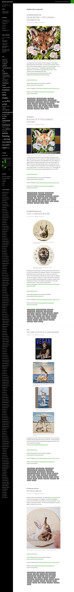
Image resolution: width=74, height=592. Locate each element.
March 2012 (4, 416)
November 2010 (5, 443)
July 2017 (4, 307)
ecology (30, 105)
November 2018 (5, 280)
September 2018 (5, 283)
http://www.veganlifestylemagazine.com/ (38, 444)
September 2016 (5, 324)
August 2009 (4, 468)
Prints (3, 26)
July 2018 (4, 287)
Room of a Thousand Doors (49, 66)
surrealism (30, 108)
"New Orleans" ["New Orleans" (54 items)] (5, 81)
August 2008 (4, 489)
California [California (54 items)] (8, 106)
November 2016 (5, 321)
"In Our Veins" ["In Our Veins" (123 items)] (6, 75)
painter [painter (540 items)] (5, 133)
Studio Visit (4, 47)
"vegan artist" (31, 101)
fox (40, 105)
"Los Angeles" (39, 311)
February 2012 (5, 417)
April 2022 (4, 224)
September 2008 (5, 487)
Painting (29, 319)
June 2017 (4, 309)
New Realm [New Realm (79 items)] (4, 131)
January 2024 (4, 204)
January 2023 (4, 214)
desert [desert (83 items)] (8, 114)
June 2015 (4, 349)
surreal (56, 201)
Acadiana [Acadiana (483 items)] (6, 90)
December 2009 (5, 461)
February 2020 (5, 256)
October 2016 (4, 322)
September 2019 (5, 263)
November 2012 (5, 402)
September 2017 (5, 304)
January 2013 (4, 399)
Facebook (4, 179)
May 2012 (4, 412)
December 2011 (5, 421)
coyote (29, 316)
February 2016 (5, 336)
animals (29, 475)
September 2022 (5, 217)
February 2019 (5, 275)
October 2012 (4, 404)
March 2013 (4, 395)
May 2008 (4, 494)
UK (58, 478)
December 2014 (5, 360)
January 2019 (4, 277)
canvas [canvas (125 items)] (4, 108)
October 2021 (4, 229)
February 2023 (5, 212)
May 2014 (4, 372)
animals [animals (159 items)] (4, 101)
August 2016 (4, 326)
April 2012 (4, 414)
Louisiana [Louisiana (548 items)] (6, 125)
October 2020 (4, 244)
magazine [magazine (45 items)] (7, 126)
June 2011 (4, 431)
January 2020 (4, 258)
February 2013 (5, 397)
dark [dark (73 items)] (3, 114)
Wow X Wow (38, 169)
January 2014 (4, 378)
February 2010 (5, 458)
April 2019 (4, 271)
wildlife (41, 321)
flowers (35, 105)
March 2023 (4, 210)
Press (28, 329)
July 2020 (4, 248)
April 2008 (4, 495)
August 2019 (4, 265)
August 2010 (4, 448)
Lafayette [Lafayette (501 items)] (6, 120)
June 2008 (4, 492)
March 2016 (4, 334)
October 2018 (4, 282)
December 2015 (5, 339)
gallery (48, 316)
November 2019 (5, 260)
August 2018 (4, 285)
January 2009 (4, 480)
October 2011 (4, 424)
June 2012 (4, 411)
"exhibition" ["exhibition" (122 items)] (5, 73)
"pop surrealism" (31, 100)
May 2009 (4, 473)
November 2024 (5, 199)
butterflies (35, 103)
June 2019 (4, 268)
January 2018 (4, 297)
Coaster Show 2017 (54, 497)
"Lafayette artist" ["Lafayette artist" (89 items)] (6, 76)
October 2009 (4, 465)
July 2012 (4, 409)
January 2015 (4, 358)
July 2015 (4, 348)
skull (40, 319)
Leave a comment (41, 22)
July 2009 (4, 470)
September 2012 (5, 405)
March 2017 (4, 314)
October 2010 (4, 444)
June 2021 (4, 234)
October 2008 (4, 485)
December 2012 (5, 400)
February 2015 (5, 356)
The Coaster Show (38, 213)
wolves (34, 480)
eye (43, 316)
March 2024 (4, 202)
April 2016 (4, 333)
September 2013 (5, 385)
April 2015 (4, 353)
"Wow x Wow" (39, 101)
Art (58, 101)
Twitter (3, 185)
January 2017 (4, 317)
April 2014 (4, 373)
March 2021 (4, 238)
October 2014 (4, 363)
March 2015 (4, 355)
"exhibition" (50, 98)
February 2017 (5, 316)
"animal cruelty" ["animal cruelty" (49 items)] (5, 60)
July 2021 (4, 232)
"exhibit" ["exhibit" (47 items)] (3, 71)
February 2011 (5, 438)
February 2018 (5, 295)
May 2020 (4, 251)
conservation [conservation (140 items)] (5, 110)
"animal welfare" (31, 98)
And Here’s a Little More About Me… (62, 1)
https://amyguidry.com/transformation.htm (37, 73)
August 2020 (4, 246)
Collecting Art (4, 41)
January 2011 (4, 439)
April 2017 (4, 312)
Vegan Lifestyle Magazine (43, 332)
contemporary (50, 103)
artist (29, 103)
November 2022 (5, 215)
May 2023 (4, 209)
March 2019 (4, 273)
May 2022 (4, 222)
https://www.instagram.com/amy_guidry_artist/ (47, 88)
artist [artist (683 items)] (4, 104)
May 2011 (4, 433)
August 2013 (4, 387)
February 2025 (5, 197)
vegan (42, 108)
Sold (40, 14)
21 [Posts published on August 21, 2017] (2, 165)
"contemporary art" (41, 98)
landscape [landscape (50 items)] (4, 122)
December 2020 (5, 241)
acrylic (49, 473)
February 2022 (5, 226)
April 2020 (4, 253)
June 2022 (4, 221)
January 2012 (4, 419)
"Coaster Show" (31, 309)
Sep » (9, 169)
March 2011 (4, 436)
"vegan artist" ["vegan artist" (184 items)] (6, 87)
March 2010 (4, 456)
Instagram (4, 181)
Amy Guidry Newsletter (6, 176)
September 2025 (5, 192)
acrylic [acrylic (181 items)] (4, 92)
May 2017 (4, 310)
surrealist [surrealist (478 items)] (6, 145)
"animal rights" (31, 468)
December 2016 (5, 319)
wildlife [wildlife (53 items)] (8, 147)
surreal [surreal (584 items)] (7, 139)
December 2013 (5, 380)
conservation (42, 103)
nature (46, 201)
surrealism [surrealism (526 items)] (6, 142)
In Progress (34, 491)
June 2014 (4, 370)
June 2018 (4, 288)
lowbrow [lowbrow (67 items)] (4, 126)
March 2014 (4, 375)
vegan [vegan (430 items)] (4, 148)
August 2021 (4, 231)
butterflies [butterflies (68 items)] (4, 106)
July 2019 (4, 266)
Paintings (36, 14)
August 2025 (4, 193)
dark (34, 316)
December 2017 (5, 299)
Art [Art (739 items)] (8, 101)
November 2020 (5, 243)
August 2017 (4, 305)
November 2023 (5, 205)
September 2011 (5, 426)
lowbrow (41, 201)
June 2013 (4, 390)
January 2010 (4, 460)
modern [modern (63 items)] (3, 129)
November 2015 (5, 341)
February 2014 (5, 377)
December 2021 (5, 227)
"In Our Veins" (42, 470)
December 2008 (5, 482)
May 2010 (4, 453)
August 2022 (4, 219)
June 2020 (4, 249)
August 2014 (4, 366)
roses (51, 201)
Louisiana (56, 105)
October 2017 (4, 302)
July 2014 (4, 368)
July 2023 (4, 207)
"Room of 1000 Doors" (41, 100)
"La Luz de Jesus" (31, 311)
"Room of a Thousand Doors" (45, 194)
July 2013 (4, 389)
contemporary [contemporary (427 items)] (7, 112)
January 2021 (4, 239)
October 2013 (4, 383)
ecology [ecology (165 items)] (4, 116)
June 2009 (4, 472)
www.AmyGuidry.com (32, 80)
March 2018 (4, 294)
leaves (50, 105)
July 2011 (4, 429)
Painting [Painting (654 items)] (6, 136)
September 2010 (5, 446)
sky (39, 582)
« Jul (3, 169)
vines (47, 108)
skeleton (35, 319)
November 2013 (5, 382)
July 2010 (4, 450)
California (45, 314)
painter (53, 318)
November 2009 (5, 463)
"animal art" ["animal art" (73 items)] (4, 59)
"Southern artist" (52, 100)
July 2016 (4, 327)
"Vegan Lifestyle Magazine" (33, 473)
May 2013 (4, 392)
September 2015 (5, 344)
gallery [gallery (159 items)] (4, 118)
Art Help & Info (5, 20)
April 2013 (4, 394)
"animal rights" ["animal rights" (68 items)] (5, 62)
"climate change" (49, 468)
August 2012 (4, 407)
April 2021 (4, 236)
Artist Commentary (7, 1)
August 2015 (4, 346)
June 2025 (4, 195)
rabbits (35, 478)
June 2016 (4, 329)
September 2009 (5, 467)
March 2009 (4, 477)
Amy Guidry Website (6, 178)
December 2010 (5, 441)
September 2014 (5, 365)
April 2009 (4, 475)
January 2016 (4, 338)
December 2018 (5, 278)
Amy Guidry (52, 101)
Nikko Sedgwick (5, 46)
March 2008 (4, 497)
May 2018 (4, 290)
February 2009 (5, 478)
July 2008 (4, 490)
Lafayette (45, 105)
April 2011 (4, 434)
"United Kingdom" (41, 471)
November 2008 (5, 483)
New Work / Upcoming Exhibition (41, 18)
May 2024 (4, 200)
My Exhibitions (30, 14)
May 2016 (4, 331)
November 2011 (5, 422)
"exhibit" (29, 574)
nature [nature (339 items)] (7, 129)
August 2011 (4, 428)
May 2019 (4, 270)
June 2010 (4, 451)
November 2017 (5, 300)
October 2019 (4, 261)
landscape (30, 318)
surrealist (37, 108)
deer (29, 476)
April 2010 (4, 455)
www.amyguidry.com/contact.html (35, 85)
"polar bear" (49, 470)
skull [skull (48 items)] (3, 139)
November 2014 (5, 361)
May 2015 (4, 351)
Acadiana (46, 101)
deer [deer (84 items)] (5, 114)
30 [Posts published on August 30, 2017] (5, 167)
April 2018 (4, 292)
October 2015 (4, 343)
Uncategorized (5, 30)
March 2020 (4, 255)
